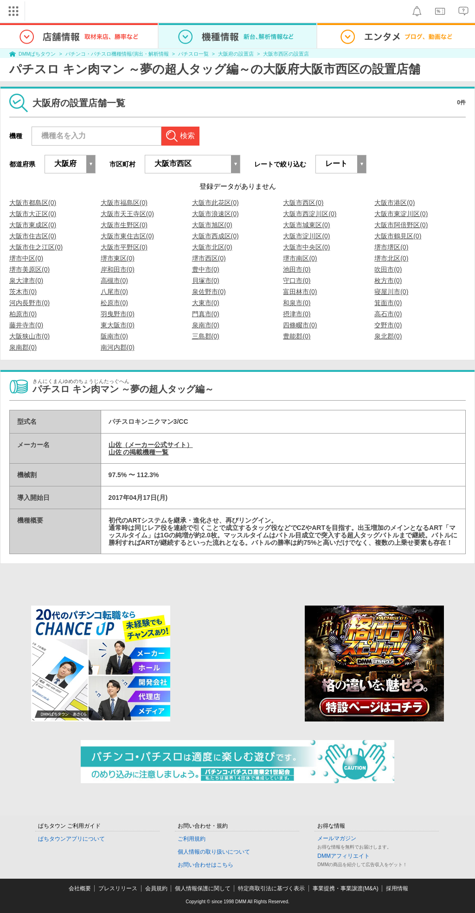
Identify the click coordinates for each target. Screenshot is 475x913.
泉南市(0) (205, 325)
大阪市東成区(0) (32, 225)
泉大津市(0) (26, 280)
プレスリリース (117, 888)
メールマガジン (336, 838)
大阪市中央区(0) (306, 247)
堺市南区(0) (300, 258)
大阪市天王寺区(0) (127, 214)
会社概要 (80, 888)
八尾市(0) (114, 291)
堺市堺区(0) (391, 247)
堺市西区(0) (209, 258)
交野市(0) (388, 325)
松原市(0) (114, 303)
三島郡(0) (205, 336)
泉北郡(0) (388, 336)
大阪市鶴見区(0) (397, 236)
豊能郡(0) (296, 336)
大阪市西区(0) (303, 202)
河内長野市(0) (29, 303)
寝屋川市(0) (391, 291)
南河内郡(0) (118, 347)
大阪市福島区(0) (124, 202)
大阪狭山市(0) (29, 336)
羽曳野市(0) (118, 314)
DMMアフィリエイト (343, 856)
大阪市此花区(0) (215, 202)
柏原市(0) (23, 314)
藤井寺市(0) (26, 325)
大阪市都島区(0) (32, 202)
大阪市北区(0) (212, 247)
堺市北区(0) (391, 258)
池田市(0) (296, 269)
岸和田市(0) (118, 269)
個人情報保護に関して (203, 888)
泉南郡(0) (23, 347)
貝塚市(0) (205, 280)
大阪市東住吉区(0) (127, 236)
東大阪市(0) (118, 325)
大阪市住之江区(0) (36, 247)
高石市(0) (388, 314)
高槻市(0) (114, 280)
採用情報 (397, 888)
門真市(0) (205, 314)
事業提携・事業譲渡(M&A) (346, 888)
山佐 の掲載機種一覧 (139, 452)
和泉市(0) (296, 303)
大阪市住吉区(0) (32, 236)
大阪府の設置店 (236, 54)
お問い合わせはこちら (205, 865)
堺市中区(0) (26, 258)
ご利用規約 (191, 839)
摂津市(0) (296, 314)
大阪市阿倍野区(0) (401, 225)
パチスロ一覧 (193, 54)
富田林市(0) (300, 291)
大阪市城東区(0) (306, 225)
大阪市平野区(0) (124, 247)
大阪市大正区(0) (32, 214)
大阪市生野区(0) (124, 225)
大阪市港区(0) (394, 202)
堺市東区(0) (118, 258)
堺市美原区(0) (29, 269)
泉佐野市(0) (209, 291)
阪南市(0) (114, 336)
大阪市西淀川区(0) (309, 214)
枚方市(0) (388, 280)
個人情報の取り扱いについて (214, 852)
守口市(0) (296, 280)
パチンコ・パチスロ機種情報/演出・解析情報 (117, 54)
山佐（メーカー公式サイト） (151, 444)
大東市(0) (205, 303)
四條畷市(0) (300, 325)
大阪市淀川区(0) (306, 236)
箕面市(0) (388, 303)
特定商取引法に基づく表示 (271, 888)
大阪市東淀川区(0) (401, 214)
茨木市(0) (23, 291)
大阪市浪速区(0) (215, 214)
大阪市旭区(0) (212, 225)
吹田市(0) (388, 269)
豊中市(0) (205, 269)
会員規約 (156, 888)
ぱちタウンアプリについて (71, 839)
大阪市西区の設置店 (286, 54)
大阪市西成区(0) (215, 236)
